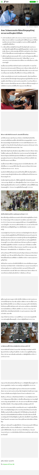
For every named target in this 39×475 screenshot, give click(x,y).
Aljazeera (5, 464)
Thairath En (32, 1)
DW (13, 464)
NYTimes (10, 464)
